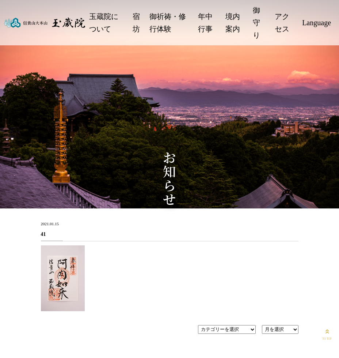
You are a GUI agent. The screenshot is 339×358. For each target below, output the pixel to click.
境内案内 (232, 22)
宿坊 (136, 22)
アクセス (282, 22)
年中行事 (205, 22)
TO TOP (327, 333)
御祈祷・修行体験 (167, 22)
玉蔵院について (103, 22)
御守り (256, 22)
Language (316, 23)
